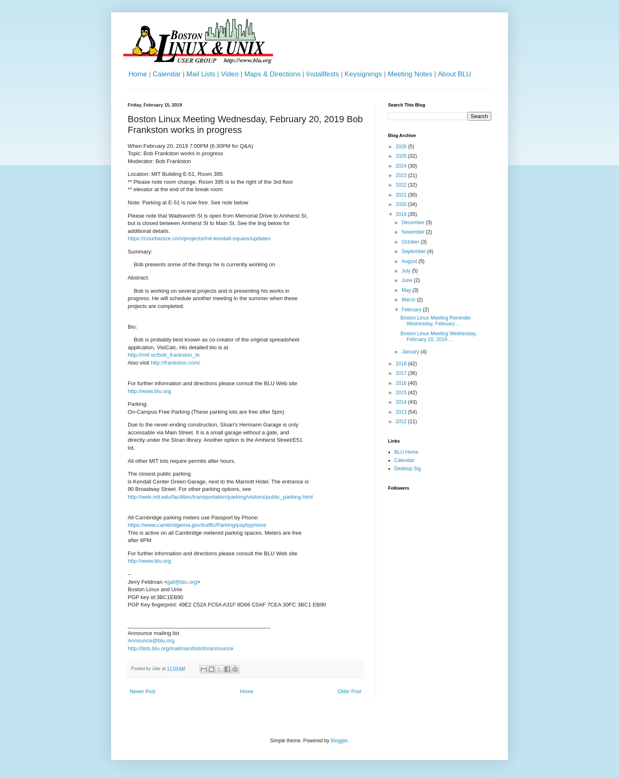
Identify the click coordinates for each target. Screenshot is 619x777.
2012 (402, 421)
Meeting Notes (410, 74)
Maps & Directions (272, 74)
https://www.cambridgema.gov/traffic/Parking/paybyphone (197, 525)
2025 (402, 156)
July (407, 271)
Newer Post (142, 691)
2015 (402, 393)
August (410, 261)
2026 (402, 146)
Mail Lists (200, 74)
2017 (402, 373)
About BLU (454, 74)
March (409, 300)
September (414, 251)
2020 (402, 204)
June (408, 280)
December (414, 222)
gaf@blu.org (182, 582)
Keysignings (363, 74)
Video (230, 74)
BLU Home (406, 452)
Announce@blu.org (151, 640)
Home (138, 74)
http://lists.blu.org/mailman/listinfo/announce (180, 648)
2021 (402, 195)
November (414, 232)
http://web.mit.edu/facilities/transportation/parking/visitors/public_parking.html (220, 497)
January (411, 352)
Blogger (339, 741)
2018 (402, 364)
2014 (402, 402)
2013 (402, 412)
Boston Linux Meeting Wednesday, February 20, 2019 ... (438, 336)
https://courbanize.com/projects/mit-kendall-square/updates (199, 238)
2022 (402, 185)
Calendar (166, 74)
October (411, 242)
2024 (402, 166)
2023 (402, 175)
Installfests (322, 74)
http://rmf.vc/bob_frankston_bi (164, 355)
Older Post (349, 691)
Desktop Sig (407, 468)
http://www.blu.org (149, 391)
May (407, 290)
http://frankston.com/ (175, 363)
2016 (402, 383)
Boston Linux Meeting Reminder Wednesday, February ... (435, 321)
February (412, 310)
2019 (402, 214)
